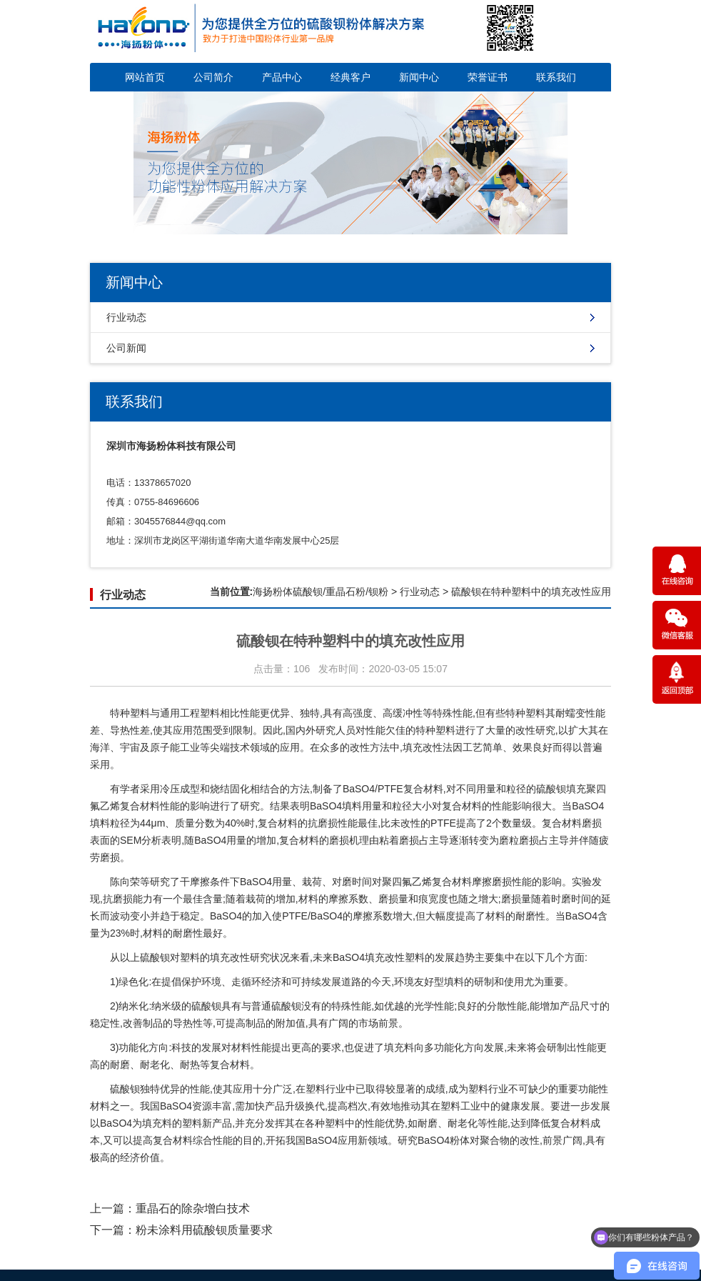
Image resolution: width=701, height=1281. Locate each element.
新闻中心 (419, 77)
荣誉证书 (488, 77)
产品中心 (282, 77)
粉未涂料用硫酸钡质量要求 (204, 1230)
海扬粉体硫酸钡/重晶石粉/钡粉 (320, 591)
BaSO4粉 (439, 1140)
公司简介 (213, 77)
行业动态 (126, 317)
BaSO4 (359, 788)
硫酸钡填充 (561, 788)
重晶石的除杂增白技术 (193, 1208)
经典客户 (350, 77)
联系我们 (556, 77)
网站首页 (145, 77)
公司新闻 (126, 348)
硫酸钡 (155, 957)
